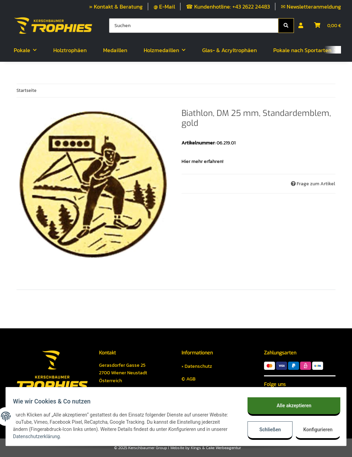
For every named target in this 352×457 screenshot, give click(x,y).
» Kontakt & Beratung (116, 6)
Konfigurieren (314, 429)
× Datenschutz (197, 366)
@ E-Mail (164, 6)
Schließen (266, 429)
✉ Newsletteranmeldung (311, 6)
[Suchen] (193, 25)
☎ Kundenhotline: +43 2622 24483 (228, 6)
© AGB (189, 379)
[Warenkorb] (327, 25)
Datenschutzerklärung (62, 436)
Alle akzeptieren (290, 405)
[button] (301, 25)
